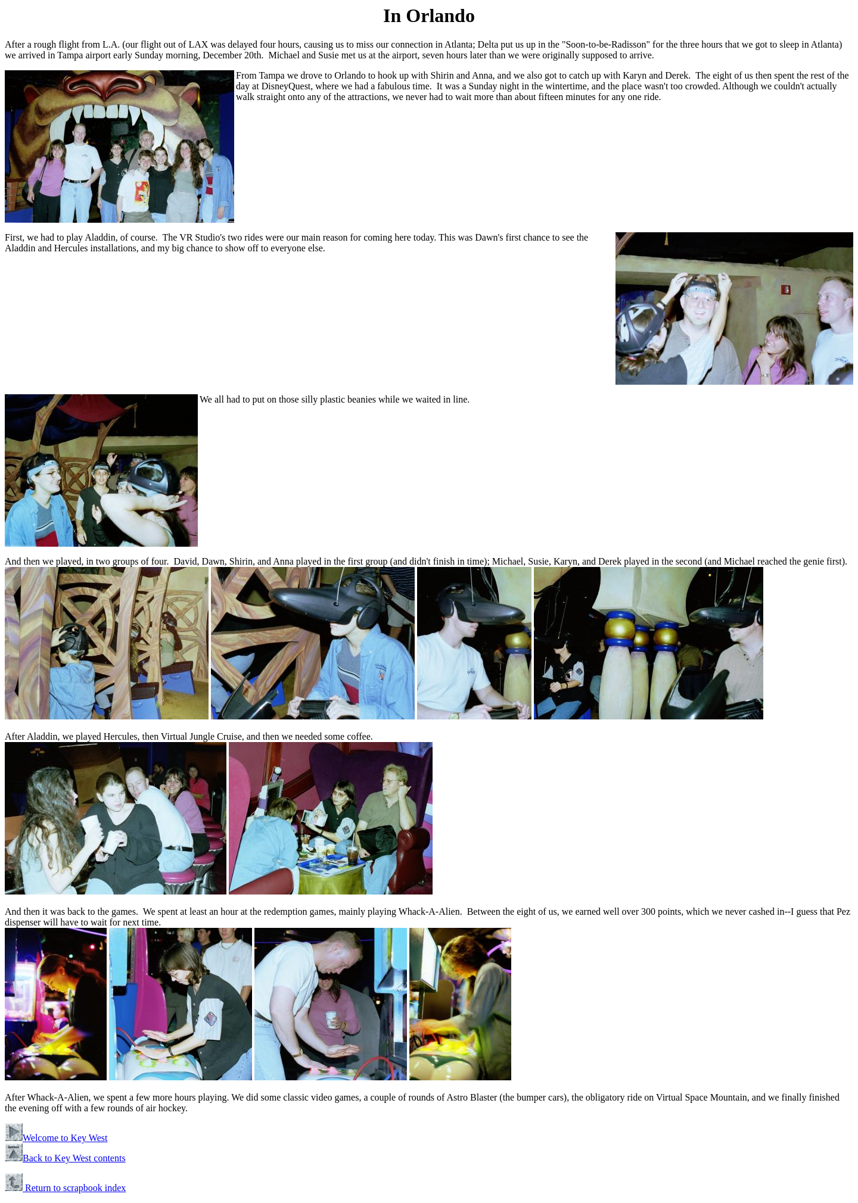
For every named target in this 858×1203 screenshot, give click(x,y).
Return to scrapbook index (65, 1188)
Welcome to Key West (56, 1138)
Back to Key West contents (65, 1158)
